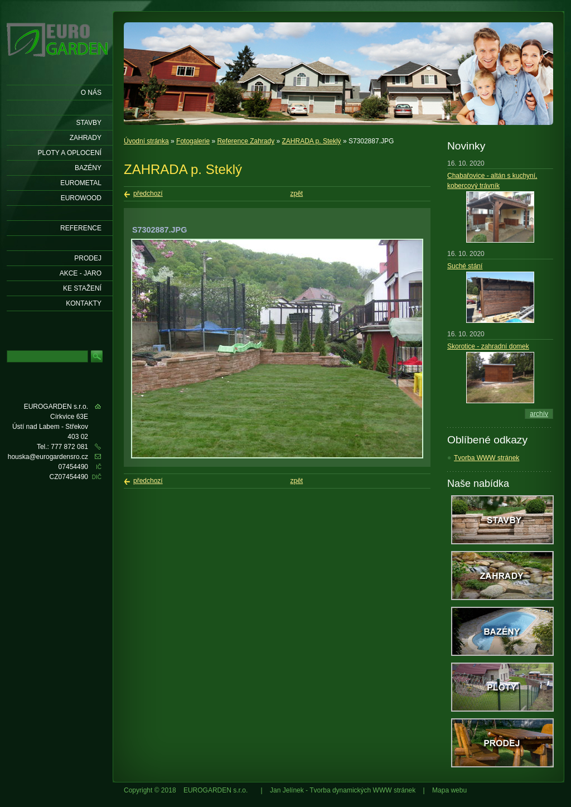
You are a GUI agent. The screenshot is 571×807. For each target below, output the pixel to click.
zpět (297, 193)
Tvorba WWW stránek (486, 458)
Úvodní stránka (146, 141)
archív (539, 414)
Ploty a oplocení (70, 153)
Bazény (88, 168)
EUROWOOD (81, 198)
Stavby (88, 123)
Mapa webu (449, 790)
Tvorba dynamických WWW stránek (362, 790)
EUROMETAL (80, 183)
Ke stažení (82, 288)
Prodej (87, 258)
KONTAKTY (83, 303)
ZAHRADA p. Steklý (311, 141)
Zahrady (85, 138)
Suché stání (464, 266)
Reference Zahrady (245, 141)
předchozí (148, 193)
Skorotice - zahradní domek (488, 346)
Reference (80, 228)
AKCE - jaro (80, 273)
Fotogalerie (193, 141)
